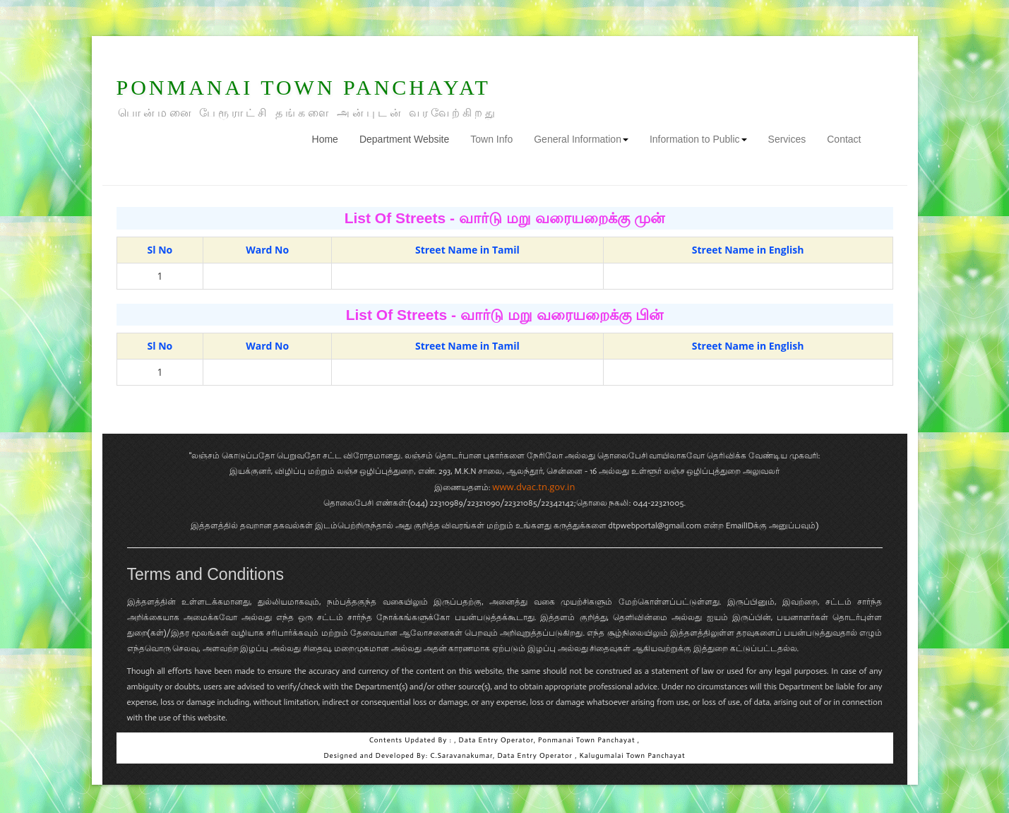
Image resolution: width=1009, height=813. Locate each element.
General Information (581, 139)
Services (787, 139)
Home (330, 138)
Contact (844, 139)
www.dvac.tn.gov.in (533, 486)
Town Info (491, 139)
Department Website (404, 139)
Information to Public (698, 139)
